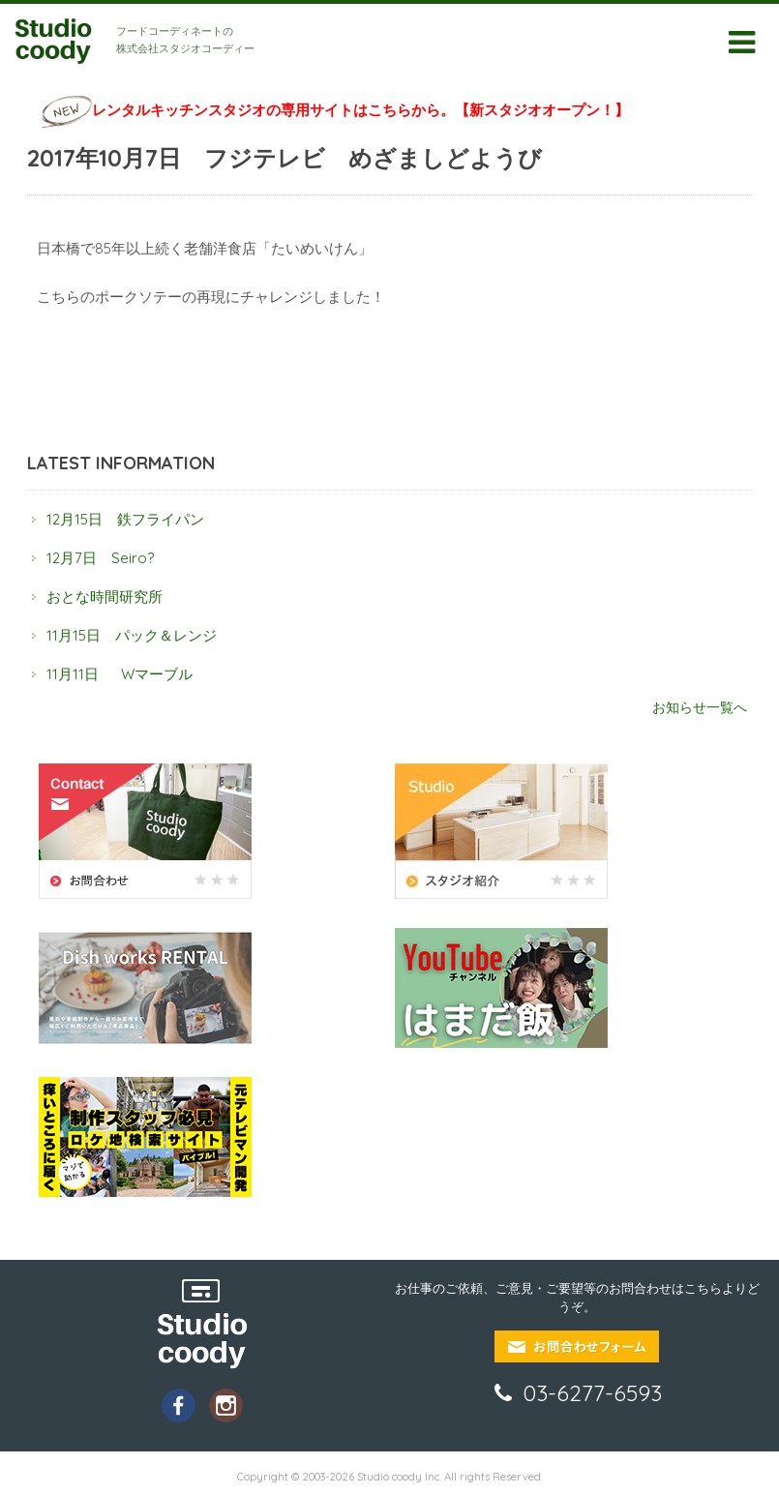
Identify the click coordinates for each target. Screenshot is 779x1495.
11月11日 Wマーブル (119, 674)
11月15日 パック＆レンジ (131, 635)
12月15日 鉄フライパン (125, 519)
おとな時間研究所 (104, 596)
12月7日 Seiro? (100, 558)
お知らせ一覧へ (699, 707)
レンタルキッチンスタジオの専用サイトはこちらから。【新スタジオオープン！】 (360, 110)
